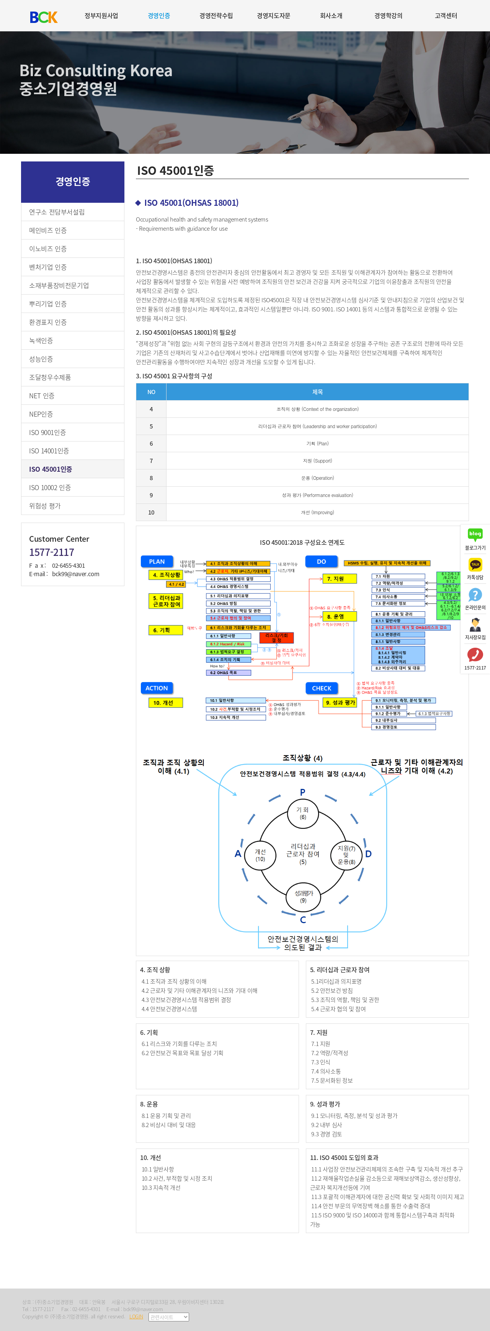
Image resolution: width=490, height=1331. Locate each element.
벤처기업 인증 (48, 267)
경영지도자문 (274, 15)
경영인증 (159, 15)
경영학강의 (388, 15)
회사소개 (331, 15)
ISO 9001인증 (47, 432)
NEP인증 (41, 414)
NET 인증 (42, 395)
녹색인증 (41, 340)
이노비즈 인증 (48, 248)
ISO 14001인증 (49, 450)
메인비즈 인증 (48, 230)
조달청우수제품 (50, 377)
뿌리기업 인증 (48, 303)
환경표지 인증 (48, 322)
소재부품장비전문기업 (59, 285)
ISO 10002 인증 (50, 487)
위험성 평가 (45, 505)
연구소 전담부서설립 (57, 212)
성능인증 (41, 358)
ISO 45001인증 (50, 469)
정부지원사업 (101, 15)
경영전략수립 (216, 15)
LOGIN (136, 1316)
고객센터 (446, 15)
